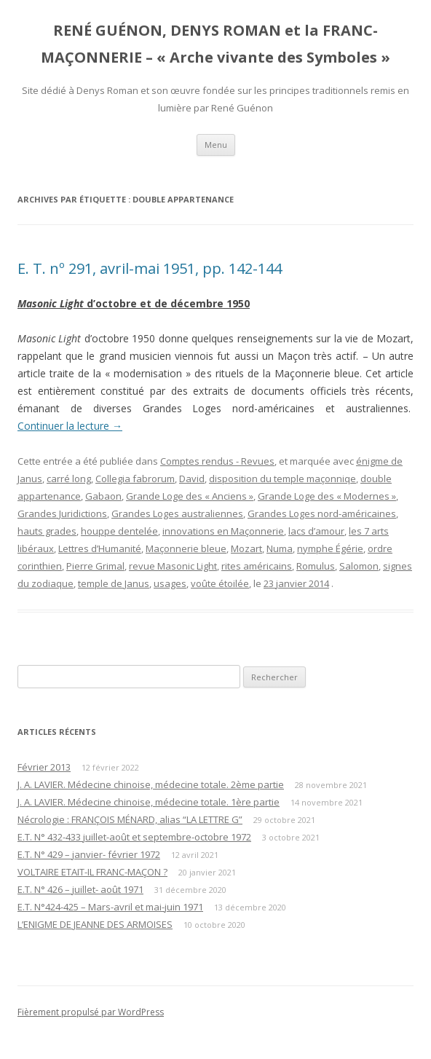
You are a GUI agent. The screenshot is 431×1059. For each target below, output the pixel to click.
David (192, 478)
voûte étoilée (220, 583)
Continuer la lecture (69, 426)
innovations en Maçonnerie (223, 531)
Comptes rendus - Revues (217, 461)
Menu (216, 144)
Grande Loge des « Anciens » (189, 496)
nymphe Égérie (330, 548)
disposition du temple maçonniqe (282, 478)
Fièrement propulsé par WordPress (90, 1012)
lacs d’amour (316, 531)
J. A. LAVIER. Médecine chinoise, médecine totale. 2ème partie (150, 784)
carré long (69, 478)
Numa (279, 548)
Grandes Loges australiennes (177, 513)
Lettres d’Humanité (99, 548)
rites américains (256, 565)
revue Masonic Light (173, 565)
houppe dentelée (119, 531)
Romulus (315, 565)
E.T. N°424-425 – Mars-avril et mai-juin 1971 (110, 906)
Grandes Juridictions (62, 513)
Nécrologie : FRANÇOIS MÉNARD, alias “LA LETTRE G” (129, 819)
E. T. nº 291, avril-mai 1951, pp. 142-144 (149, 268)
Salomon (359, 565)
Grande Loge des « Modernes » (327, 496)
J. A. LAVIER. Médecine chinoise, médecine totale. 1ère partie (148, 801)
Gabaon (103, 496)
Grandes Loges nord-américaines (322, 513)
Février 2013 (44, 766)
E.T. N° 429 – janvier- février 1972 (88, 854)
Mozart (246, 548)
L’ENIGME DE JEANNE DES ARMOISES (95, 924)
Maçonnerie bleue (186, 548)
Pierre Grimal (95, 565)
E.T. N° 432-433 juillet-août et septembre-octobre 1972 (134, 836)
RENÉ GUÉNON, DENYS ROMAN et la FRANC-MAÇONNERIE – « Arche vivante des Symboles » (215, 43)
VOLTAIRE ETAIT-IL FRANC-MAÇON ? (92, 871)
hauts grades (46, 531)
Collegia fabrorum (135, 478)
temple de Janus (113, 583)
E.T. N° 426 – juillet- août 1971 (80, 889)
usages (170, 583)
